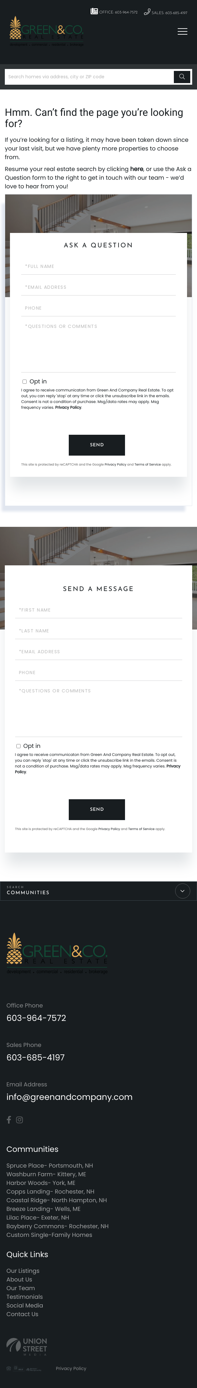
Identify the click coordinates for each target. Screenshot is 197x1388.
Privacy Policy (68, 407)
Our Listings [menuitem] (23, 1271)
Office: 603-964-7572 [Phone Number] (114, 11)
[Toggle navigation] (182, 31)
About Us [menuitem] (19, 1280)
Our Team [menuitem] (20, 1288)
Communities (28, 893)
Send (97, 445)
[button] (182, 77)
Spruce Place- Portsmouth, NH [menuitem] (49, 1166)
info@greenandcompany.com (69, 1097)
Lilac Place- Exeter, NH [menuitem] (37, 1218)
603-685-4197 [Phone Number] (35, 1058)
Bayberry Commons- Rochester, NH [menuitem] (57, 1226)
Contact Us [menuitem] (22, 1314)
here (136, 169)
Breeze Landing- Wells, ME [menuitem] (43, 1209)
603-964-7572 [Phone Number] (36, 1018)
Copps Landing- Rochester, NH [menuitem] (50, 1192)
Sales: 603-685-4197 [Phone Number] (165, 12)
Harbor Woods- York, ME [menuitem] (41, 1183)
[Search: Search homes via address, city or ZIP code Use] (90, 77)
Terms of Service (147, 464)
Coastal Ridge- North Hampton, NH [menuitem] (56, 1200)
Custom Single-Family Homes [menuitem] (49, 1235)
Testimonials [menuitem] (24, 1297)
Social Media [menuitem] (24, 1306)
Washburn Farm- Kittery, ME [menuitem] (46, 1174)
